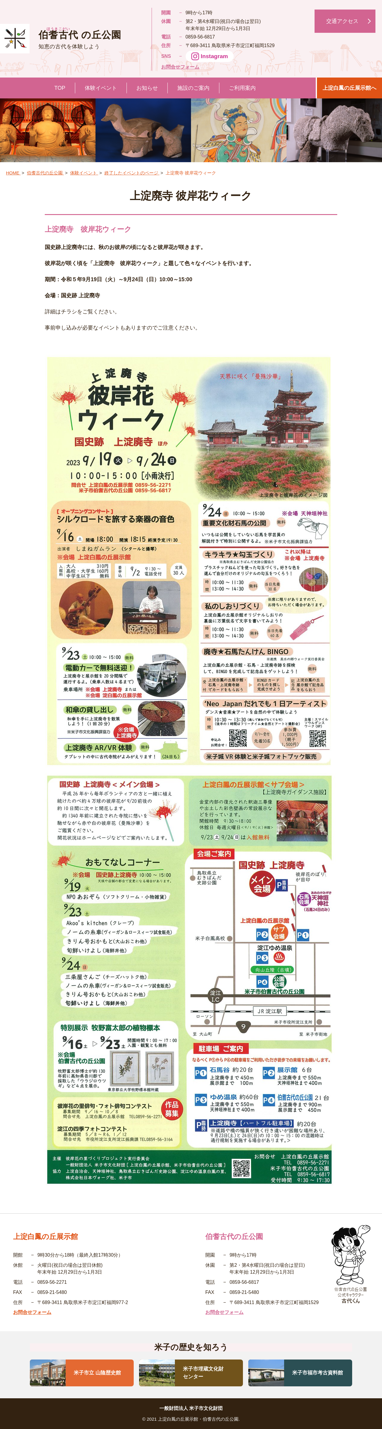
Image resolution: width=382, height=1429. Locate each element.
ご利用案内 (242, 88)
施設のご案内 (193, 88)
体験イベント (101, 88)
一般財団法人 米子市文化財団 (191, 1408)
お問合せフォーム (180, 66)
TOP (59, 88)
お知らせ (147, 88)
